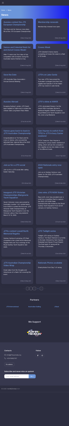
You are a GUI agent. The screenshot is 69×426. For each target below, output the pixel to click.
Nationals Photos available (50, 263)
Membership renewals (48, 22)
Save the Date (10, 74)
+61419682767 (10, 358)
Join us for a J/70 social (14, 165)
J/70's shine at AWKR (48, 101)
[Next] (44, 288)
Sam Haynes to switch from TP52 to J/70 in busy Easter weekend (50, 133)
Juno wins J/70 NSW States (51, 192)
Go (32, 376)
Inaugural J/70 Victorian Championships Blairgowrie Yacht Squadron (16, 195)
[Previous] (24, 288)
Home (3, 10)
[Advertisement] (34, 409)
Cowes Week (44, 47)
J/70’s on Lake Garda (47, 74)
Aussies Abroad (11, 101)
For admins (9, 364)
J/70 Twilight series (47, 231)
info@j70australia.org (12, 355)
